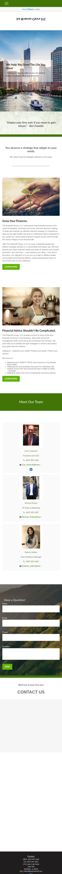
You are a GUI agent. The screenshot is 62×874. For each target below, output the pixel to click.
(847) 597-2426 (32, 460)
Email (4, 618)
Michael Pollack (31, 503)
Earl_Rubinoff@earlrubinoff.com (32, 465)
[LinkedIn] (31, 469)
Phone (5, 632)
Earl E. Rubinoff (31, 451)
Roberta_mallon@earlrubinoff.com (32, 566)
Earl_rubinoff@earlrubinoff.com (31, 871)
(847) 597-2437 (32, 512)
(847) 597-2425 (32, 561)
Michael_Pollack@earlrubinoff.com (32, 517)
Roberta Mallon (31, 552)
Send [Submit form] (7, 667)
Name (4, 604)
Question (6, 646)
